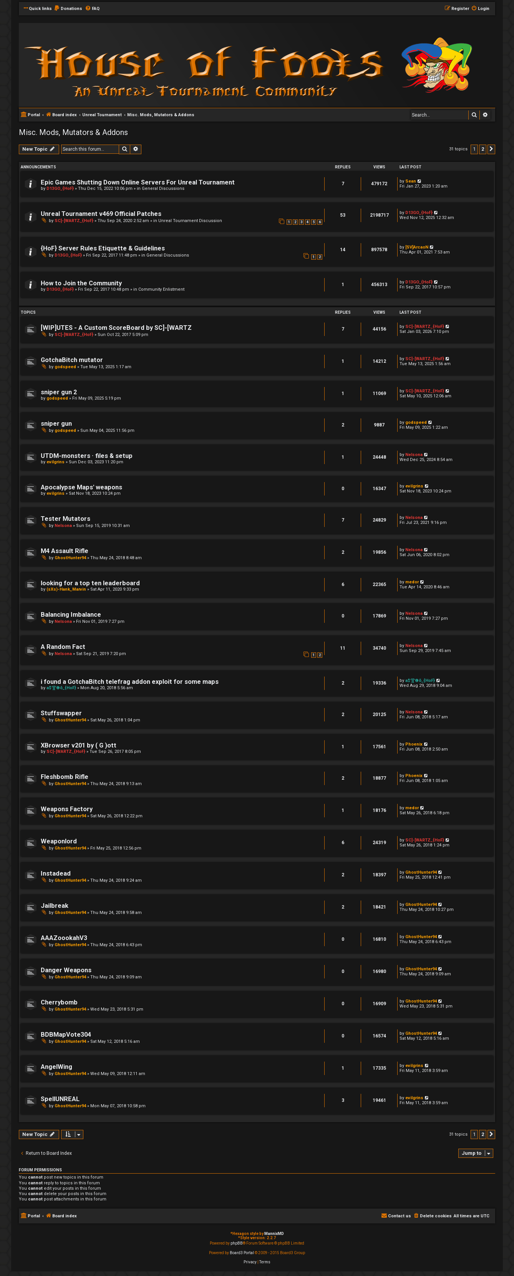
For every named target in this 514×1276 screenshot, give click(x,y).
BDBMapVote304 (66, 1034)
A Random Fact (63, 646)
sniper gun (56, 423)
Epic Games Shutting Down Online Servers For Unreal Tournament (138, 182)
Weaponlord (59, 841)
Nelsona (414, 454)
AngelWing (56, 1066)
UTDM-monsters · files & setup (87, 455)
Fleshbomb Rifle (64, 776)
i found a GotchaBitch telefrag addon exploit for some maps (130, 681)
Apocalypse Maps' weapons (81, 487)
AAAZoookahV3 (64, 938)
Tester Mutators (65, 518)
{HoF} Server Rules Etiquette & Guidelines (103, 248)
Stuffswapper (61, 713)
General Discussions (163, 188)
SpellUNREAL (60, 1099)
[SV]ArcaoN (416, 247)
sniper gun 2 (59, 392)
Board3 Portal (242, 1253)
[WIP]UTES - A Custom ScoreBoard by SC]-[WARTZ (116, 327)
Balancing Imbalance (71, 614)
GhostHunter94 (70, 557)
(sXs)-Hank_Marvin (66, 589)
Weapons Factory (67, 809)
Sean (410, 181)
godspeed (65, 366)
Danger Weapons (66, 970)
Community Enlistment (161, 289)
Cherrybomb (59, 1002)
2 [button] (482, 149)
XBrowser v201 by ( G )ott (78, 745)
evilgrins (55, 461)
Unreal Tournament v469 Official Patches (101, 213)
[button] (491, 149)
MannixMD (274, 1234)
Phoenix (414, 744)
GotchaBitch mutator (72, 360)
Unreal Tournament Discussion (190, 220)
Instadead (56, 873)
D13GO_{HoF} (60, 188)
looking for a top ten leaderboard (90, 583)
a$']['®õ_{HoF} (61, 687)
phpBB (236, 1243)
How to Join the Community (81, 283)
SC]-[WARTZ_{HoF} (74, 220)
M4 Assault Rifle (64, 551)
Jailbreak (54, 905)
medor (412, 582)
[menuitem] (68, 8)
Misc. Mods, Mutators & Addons (73, 132)
